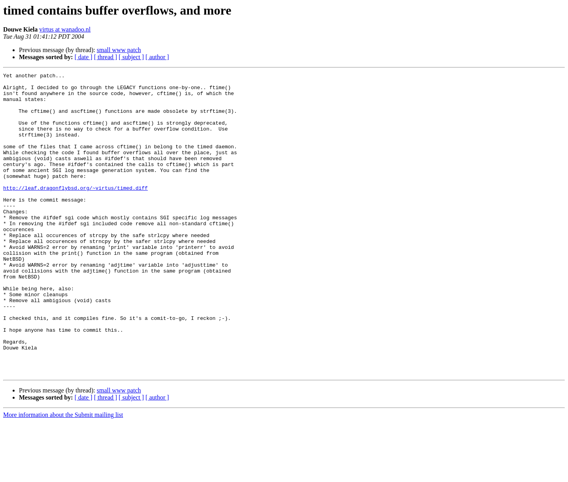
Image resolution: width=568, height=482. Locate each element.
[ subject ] (131, 57)
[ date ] (83, 57)
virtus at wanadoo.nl (65, 29)
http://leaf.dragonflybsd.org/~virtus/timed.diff (75, 211)
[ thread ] (105, 57)
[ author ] (157, 57)
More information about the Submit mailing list (63, 475)
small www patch (119, 50)
